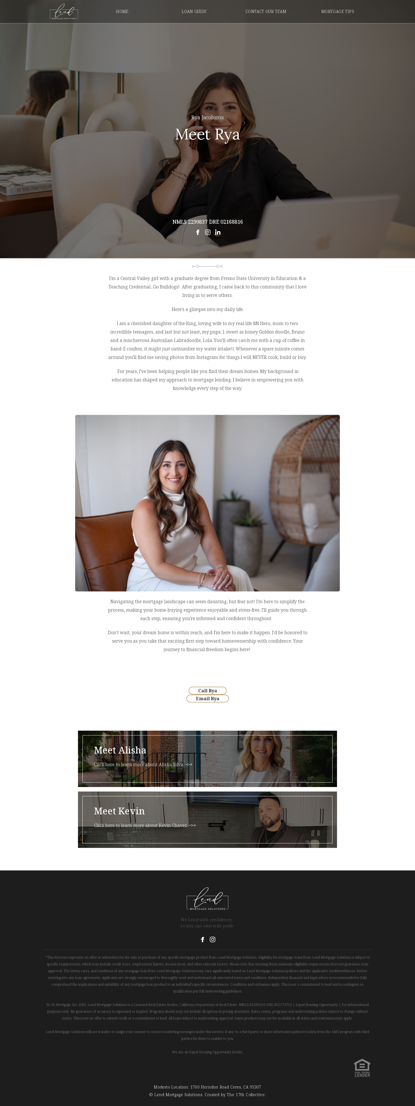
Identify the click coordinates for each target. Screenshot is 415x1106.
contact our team (266, 11)
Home (122, 11)
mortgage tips (337, 11)
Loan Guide (194, 11)
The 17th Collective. (245, 1094)
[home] (64, 11)
